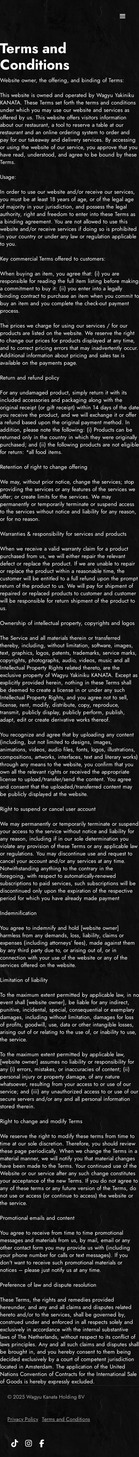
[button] (123, 16)
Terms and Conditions (66, 1419)
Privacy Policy (22, 1419)
